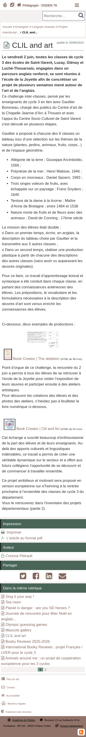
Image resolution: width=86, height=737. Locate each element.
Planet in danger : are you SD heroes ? (38, 608)
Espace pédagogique (71, 726)
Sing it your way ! (20, 596)
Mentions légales (13, 703)
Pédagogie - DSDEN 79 (36, 5)
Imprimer (14, 532)
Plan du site (9, 679)
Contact (7, 687)
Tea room (13, 602)
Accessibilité (10, 695)
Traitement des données (15, 712)
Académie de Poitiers (23, 720)
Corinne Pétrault (19, 556)
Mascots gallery (19, 630)
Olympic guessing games (26, 625)
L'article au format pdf (24, 538)
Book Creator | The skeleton (36, 359)
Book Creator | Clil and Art (38, 429)
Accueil (7, 26)
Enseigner (22, 26)
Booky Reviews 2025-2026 (28, 641)
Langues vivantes (43, 26)
